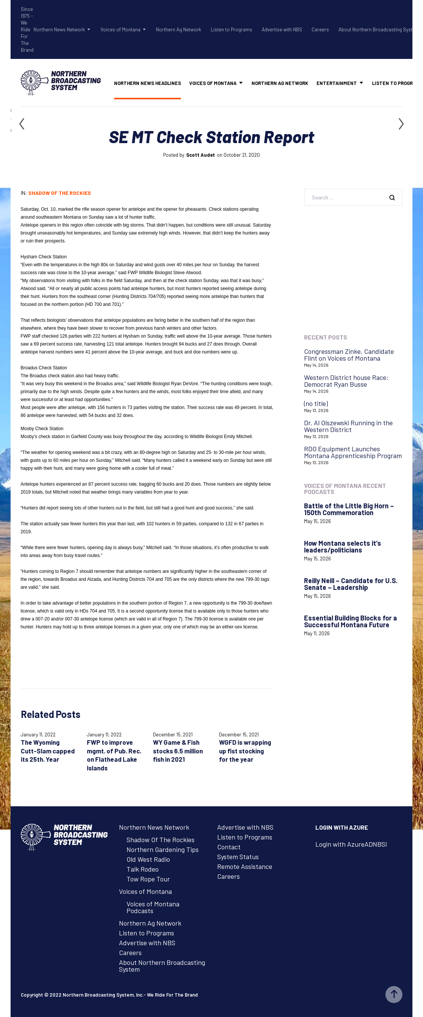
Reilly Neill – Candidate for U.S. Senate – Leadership (351, 583)
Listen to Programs (231, 29)
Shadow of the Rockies (59, 193)
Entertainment (336, 83)
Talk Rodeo (143, 869)
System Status (238, 856)
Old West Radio (148, 859)
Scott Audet (200, 155)
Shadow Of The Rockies (161, 839)
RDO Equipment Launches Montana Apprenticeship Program (353, 452)
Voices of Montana (120, 29)
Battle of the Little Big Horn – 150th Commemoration (349, 509)
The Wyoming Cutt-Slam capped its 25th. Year (48, 750)
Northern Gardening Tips (163, 849)
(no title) (316, 403)
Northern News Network (59, 29)
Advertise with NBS (282, 29)
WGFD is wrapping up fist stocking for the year (245, 750)
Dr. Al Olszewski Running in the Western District (348, 426)
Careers (320, 29)
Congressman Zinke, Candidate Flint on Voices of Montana (349, 354)
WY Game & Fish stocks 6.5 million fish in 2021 (178, 750)
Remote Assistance (244, 866)
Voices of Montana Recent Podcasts (345, 488)
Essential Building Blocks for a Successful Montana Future (350, 621)
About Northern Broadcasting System (378, 29)
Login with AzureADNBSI (351, 844)
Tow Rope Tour (148, 879)
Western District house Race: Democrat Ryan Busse (346, 380)
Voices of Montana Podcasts (153, 907)
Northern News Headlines (147, 83)
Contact (229, 847)
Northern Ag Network (178, 29)
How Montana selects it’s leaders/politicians (342, 546)
